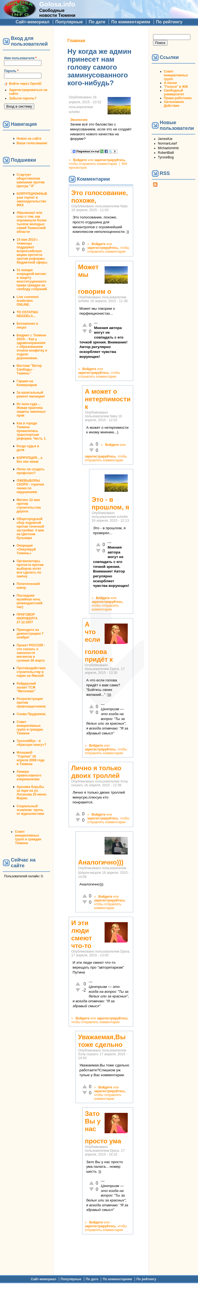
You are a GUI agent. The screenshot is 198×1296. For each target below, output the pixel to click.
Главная (76, 40)
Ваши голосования (32, 143)
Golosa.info (57, 4)
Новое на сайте (29, 138)
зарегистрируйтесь (109, 160)
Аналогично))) (100, 862)
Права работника (177, 98)
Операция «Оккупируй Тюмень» (26, 549)
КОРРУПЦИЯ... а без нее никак (29, 460)
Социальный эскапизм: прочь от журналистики (30, 810)
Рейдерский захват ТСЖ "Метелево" (26, 687)
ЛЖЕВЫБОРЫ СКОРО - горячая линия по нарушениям (30, 486)
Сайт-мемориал (32, 22)
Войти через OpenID (25, 84)
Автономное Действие (174, 104)
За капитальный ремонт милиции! (31, 394)
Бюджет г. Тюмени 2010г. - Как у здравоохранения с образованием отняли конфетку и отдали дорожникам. (32, 346)
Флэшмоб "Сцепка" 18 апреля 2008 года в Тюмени (30, 758)
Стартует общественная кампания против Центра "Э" (31, 180)
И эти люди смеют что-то (81, 934)
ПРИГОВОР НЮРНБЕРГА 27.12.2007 (27, 618)
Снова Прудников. (31, 714)
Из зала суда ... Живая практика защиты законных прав (31, 409)
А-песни (170, 83)
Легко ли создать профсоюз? (30, 471)
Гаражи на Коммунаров (27, 383)
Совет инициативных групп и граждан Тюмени (30, 727)
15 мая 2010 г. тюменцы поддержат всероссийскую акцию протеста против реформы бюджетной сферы (32, 251)
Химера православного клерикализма (29, 775)
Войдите (80, 160)
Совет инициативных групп (176, 75)
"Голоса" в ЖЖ (176, 87)
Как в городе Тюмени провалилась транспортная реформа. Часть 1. (31, 430)
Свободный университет (174, 92)
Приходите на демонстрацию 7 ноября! (30, 633)
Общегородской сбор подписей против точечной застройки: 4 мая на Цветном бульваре (30, 528)
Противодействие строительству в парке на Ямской (31, 672)
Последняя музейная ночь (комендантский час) (29, 601)
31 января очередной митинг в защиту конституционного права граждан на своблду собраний (32, 279)
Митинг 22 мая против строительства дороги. (29, 505)
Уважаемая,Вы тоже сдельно (102, 1040)
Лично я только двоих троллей (96, 771)
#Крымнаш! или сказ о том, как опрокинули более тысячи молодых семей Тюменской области (32, 222)
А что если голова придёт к (99, 642)
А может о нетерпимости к (107, 399)
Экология (78, 120)
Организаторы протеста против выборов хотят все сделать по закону (30, 568)
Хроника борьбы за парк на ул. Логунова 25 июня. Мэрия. (32, 792)
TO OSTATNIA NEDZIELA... (27, 314)
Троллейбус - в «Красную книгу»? (31, 743)
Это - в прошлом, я (110, 503)
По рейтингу (169, 22)
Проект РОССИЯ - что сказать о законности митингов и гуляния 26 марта (31, 652)
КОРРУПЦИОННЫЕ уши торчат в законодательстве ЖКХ (32, 199)
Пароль (11, 71)
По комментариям (130, 22)
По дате (97, 22)
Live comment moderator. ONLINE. (28, 300)
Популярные (69, 22)
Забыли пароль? (22, 98)
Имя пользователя (20, 58)
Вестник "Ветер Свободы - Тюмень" (29, 369)
